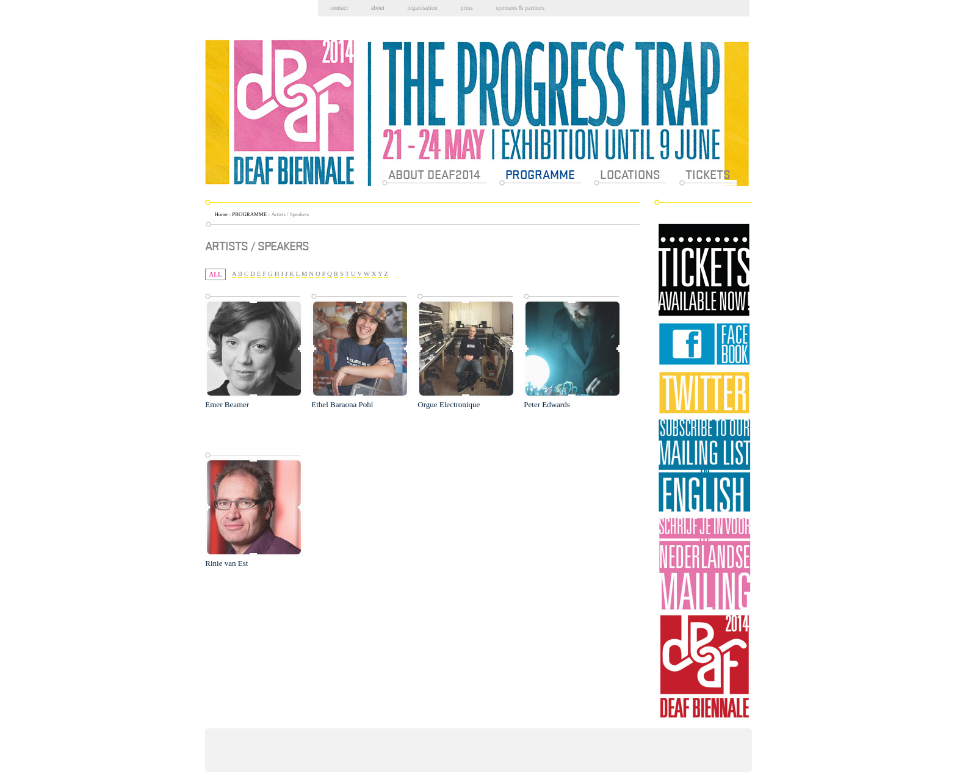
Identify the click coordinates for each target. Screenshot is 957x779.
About (378, 7)
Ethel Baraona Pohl (342, 404)
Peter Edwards (546, 404)
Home (221, 214)
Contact (339, 7)
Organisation (422, 7)
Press (466, 7)
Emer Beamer (227, 404)
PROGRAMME (249, 214)
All (215, 274)
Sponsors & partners (520, 7)
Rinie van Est (226, 563)
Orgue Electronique (448, 404)
